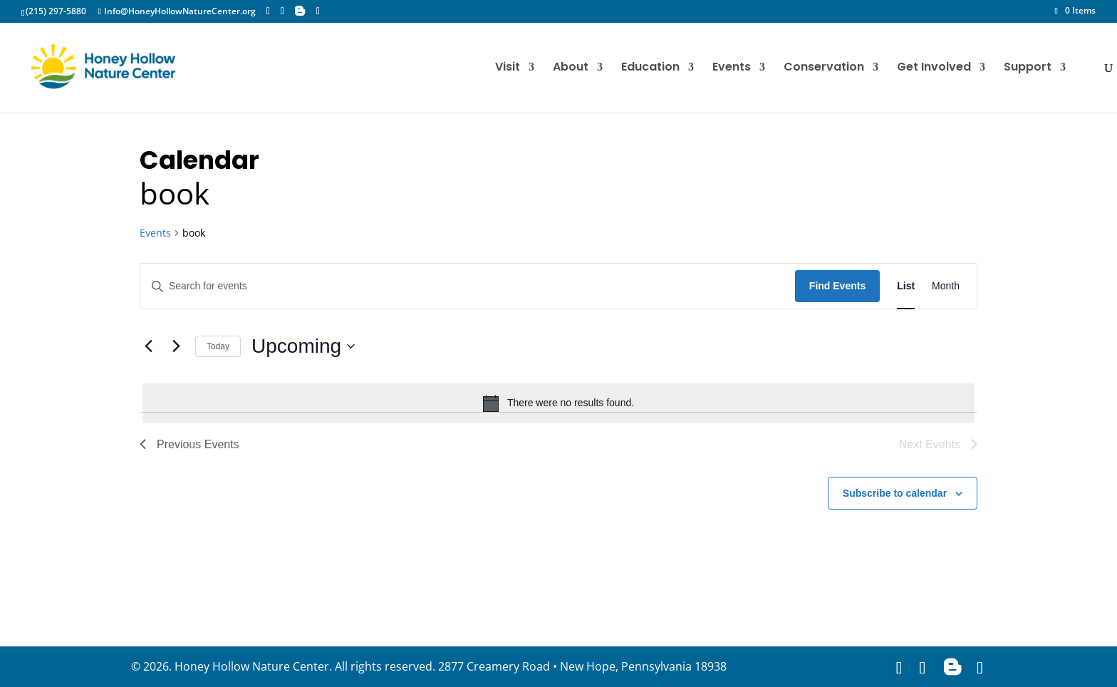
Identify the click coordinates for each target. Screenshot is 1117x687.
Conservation (824, 68)
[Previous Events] (148, 346)
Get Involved (934, 68)
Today (218, 346)
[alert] (558, 403)
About (570, 68)
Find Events (837, 285)
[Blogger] (300, 11)
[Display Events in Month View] (946, 286)
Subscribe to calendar (895, 493)
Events (731, 68)
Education (650, 68)
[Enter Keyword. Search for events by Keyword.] (467, 286)
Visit (507, 68)
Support (1027, 68)
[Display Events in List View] (906, 286)
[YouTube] (318, 11)
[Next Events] (176, 346)
